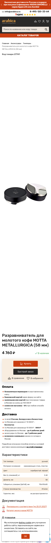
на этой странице (34, 447)
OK (25, 536)
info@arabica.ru (12, 11)
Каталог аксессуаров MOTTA (20, 510)
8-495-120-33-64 (39, 11)
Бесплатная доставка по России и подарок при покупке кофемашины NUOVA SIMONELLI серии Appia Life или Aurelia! (25, 4)
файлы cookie (25, 523)
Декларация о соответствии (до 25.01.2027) (27, 506)
